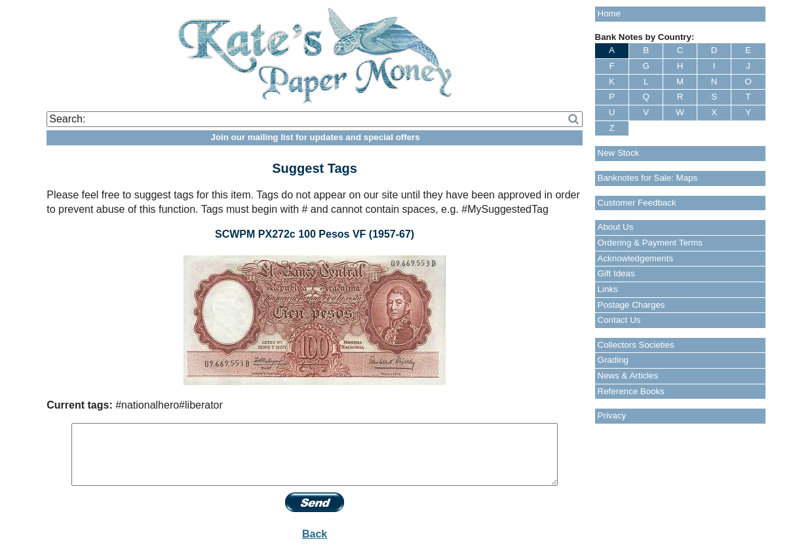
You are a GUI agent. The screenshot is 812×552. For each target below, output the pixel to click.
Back (314, 534)
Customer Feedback (637, 203)
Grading (613, 360)
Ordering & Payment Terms (650, 243)
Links (608, 289)
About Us (616, 227)
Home (609, 13)
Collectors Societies (636, 345)
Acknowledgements (636, 258)
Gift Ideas (616, 273)
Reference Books (631, 391)
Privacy (612, 415)
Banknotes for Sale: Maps (648, 178)
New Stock (619, 153)
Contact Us (619, 320)
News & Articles (628, 375)
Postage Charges (631, 305)
